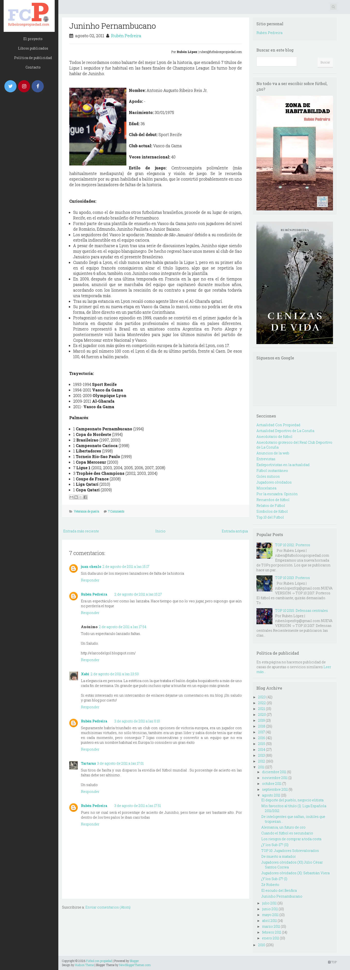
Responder (90, 580)
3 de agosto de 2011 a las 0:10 (137, 721)
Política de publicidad (33, 57)
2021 (261, 708)
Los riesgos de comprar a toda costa (291, 839)
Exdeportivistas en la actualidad (283, 464)
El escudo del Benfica (279, 890)
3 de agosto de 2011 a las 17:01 (120, 763)
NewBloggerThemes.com (135, 965)
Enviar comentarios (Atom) (108, 907)
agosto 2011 (271, 795)
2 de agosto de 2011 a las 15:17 (126, 566)
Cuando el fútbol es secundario (287, 833)
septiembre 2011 (275, 789)
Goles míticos (268, 476)
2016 (261, 738)
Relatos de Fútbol (270, 505)
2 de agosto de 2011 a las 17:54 (122, 626)
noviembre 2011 (275, 777)
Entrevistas (265, 459)
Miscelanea (266, 488)
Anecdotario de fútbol (274, 436)
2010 (261, 945)
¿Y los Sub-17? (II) (275, 844)
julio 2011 (269, 903)
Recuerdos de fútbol (272, 499)
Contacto (33, 67)
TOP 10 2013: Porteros (292, 577)
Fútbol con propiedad (99, 961)
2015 (261, 743)
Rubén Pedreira (126, 35)
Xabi (85, 674)
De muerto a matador (278, 856)
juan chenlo (91, 566)
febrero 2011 (271, 932)
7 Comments (116, 511)
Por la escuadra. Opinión (277, 494)
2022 (262, 703)
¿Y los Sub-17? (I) (274, 878)
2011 (261, 767)
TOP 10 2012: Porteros (292, 545)
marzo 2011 (271, 926)
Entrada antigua (235, 531)
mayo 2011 (270, 914)
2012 (261, 761)
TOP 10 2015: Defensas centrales (301, 610)
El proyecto (33, 38)
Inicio (160, 531)
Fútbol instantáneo (272, 470)
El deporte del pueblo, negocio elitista (292, 800)
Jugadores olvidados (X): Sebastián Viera (295, 873)
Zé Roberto (270, 884)
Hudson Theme (84, 965)
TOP (332, 962)
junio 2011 (270, 909)
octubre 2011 (271, 783)
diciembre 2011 (274, 772)
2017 (261, 732)
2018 (261, 726)
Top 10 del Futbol (270, 517)
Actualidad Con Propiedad (278, 425)
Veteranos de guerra (86, 511)
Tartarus (88, 763)
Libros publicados (33, 48)
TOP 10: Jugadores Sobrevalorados (290, 850)
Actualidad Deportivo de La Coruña (285, 430)
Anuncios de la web (272, 453)
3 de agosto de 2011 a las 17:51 (137, 805)
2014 (261, 749)
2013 (261, 755)
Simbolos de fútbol (272, 511)
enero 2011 (270, 938)
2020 (262, 714)
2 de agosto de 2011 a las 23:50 (115, 674)
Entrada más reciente (81, 531)
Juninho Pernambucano (112, 25)
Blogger (134, 961)
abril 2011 (269, 920)
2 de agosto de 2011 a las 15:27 (138, 594)
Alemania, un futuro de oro (283, 827)
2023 (262, 697)
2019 (261, 720)
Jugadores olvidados (274, 482)
